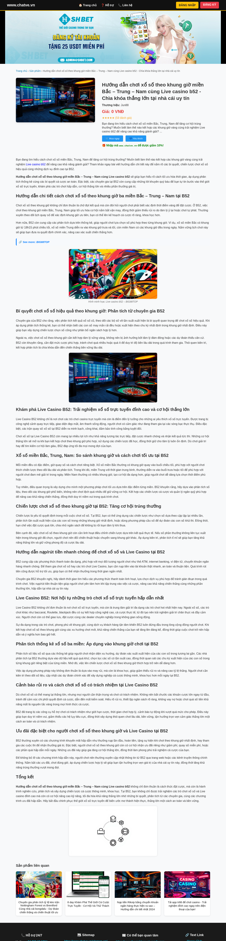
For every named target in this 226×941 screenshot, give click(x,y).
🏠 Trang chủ (88, 5)
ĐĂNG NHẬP (187, 5)
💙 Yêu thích (136, 138)
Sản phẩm (35, 70)
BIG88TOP (42, 241)
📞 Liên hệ (125, 5)
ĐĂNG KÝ (209, 4)
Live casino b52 (36, 164)
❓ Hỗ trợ (107, 5)
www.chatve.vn (21, 5)
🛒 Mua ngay (113, 138)
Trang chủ (21, 70)
